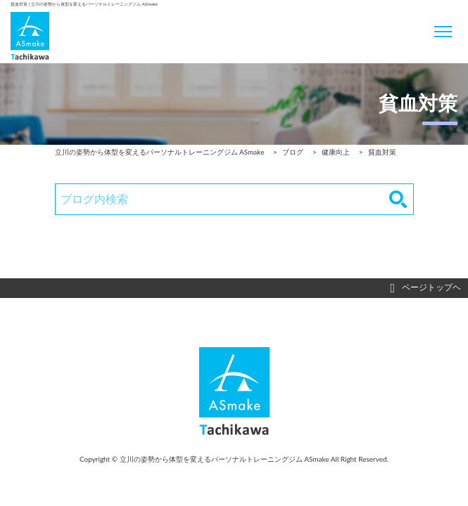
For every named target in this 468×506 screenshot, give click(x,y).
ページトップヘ (425, 288)
